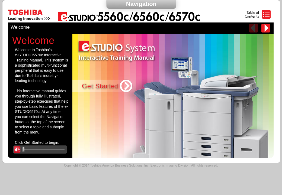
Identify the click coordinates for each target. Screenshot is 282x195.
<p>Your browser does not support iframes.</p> (141, 96)
